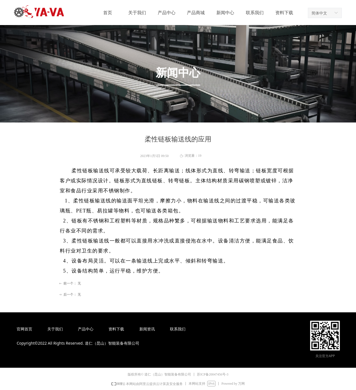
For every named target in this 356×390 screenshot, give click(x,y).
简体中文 (319, 13)
